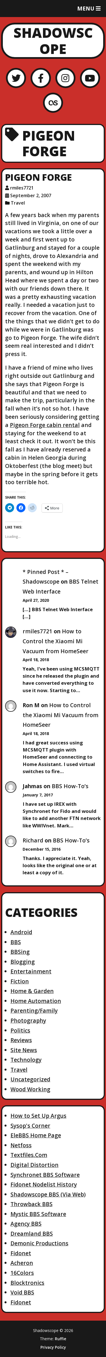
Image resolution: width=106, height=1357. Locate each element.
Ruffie (60, 1338)
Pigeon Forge (38, 177)
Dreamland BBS (31, 1233)
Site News (23, 1050)
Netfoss (21, 1145)
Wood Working (30, 1089)
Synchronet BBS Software (45, 1175)
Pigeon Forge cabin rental (45, 425)
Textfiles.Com (28, 1155)
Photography (28, 1020)
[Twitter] (16, 78)
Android (21, 932)
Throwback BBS (31, 1204)
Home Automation (35, 1001)
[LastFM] (53, 103)
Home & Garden (32, 991)
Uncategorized (30, 1079)
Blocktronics (27, 1283)
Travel (18, 203)
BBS (15, 942)
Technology (26, 1059)
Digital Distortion (34, 1165)
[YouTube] (90, 78)
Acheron (21, 1263)
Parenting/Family (34, 1010)
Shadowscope (53, 40)
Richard (33, 840)
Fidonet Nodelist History (43, 1184)
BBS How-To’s (70, 786)
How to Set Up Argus (38, 1115)
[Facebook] (41, 78)
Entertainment (30, 971)
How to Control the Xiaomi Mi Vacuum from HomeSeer (55, 641)
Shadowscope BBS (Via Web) (48, 1194)
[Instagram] (65, 78)
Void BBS (22, 1292)
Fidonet (20, 1253)
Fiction (19, 981)
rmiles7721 (37, 631)
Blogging (22, 961)
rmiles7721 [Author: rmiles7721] (22, 188)
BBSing (20, 952)
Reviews (21, 1040)
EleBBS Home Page (35, 1135)
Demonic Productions (39, 1243)
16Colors (22, 1273)
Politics (20, 1030)
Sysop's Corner (30, 1125)
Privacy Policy (53, 1347)
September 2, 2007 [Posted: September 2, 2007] (30, 195)
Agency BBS (26, 1223)
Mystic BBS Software (38, 1214)
